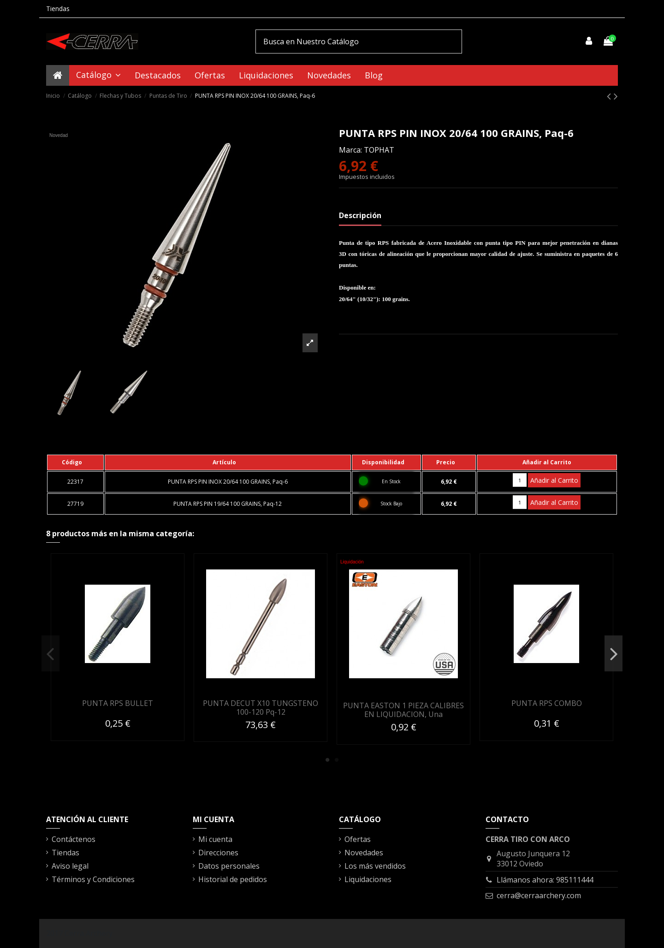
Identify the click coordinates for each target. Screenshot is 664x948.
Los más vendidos (375, 866)
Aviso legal (70, 866)
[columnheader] (75, 462)
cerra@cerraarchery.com (539, 895)
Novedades (363, 852)
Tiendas (58, 8)
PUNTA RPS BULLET (117, 703)
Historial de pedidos (232, 879)
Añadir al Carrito (554, 480)
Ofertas (357, 839)
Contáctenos (73, 839)
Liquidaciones (367, 879)
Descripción (360, 215)
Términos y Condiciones (93, 879)
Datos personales (229, 866)
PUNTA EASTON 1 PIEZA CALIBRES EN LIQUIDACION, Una (403, 709)
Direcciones (218, 852)
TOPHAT (379, 150)
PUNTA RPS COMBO (546, 703)
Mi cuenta (215, 839)
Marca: (350, 150)
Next (613, 653)
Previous (50, 653)
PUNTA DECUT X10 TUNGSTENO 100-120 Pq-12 (260, 707)
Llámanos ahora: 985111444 (545, 880)
